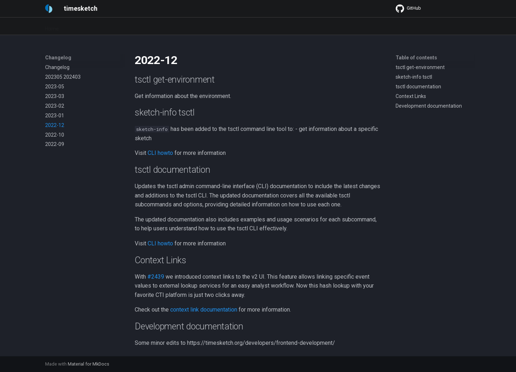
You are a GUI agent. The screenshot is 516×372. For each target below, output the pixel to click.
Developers (182, 26)
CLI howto (160, 153)
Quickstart (79, 26)
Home (52, 26)
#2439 (155, 276)
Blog (277, 26)
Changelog (216, 26)
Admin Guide (146, 26)
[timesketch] (48, 8)
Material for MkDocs (88, 364)
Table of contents (416, 57)
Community (250, 26)
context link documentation (203, 309)
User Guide (111, 26)
